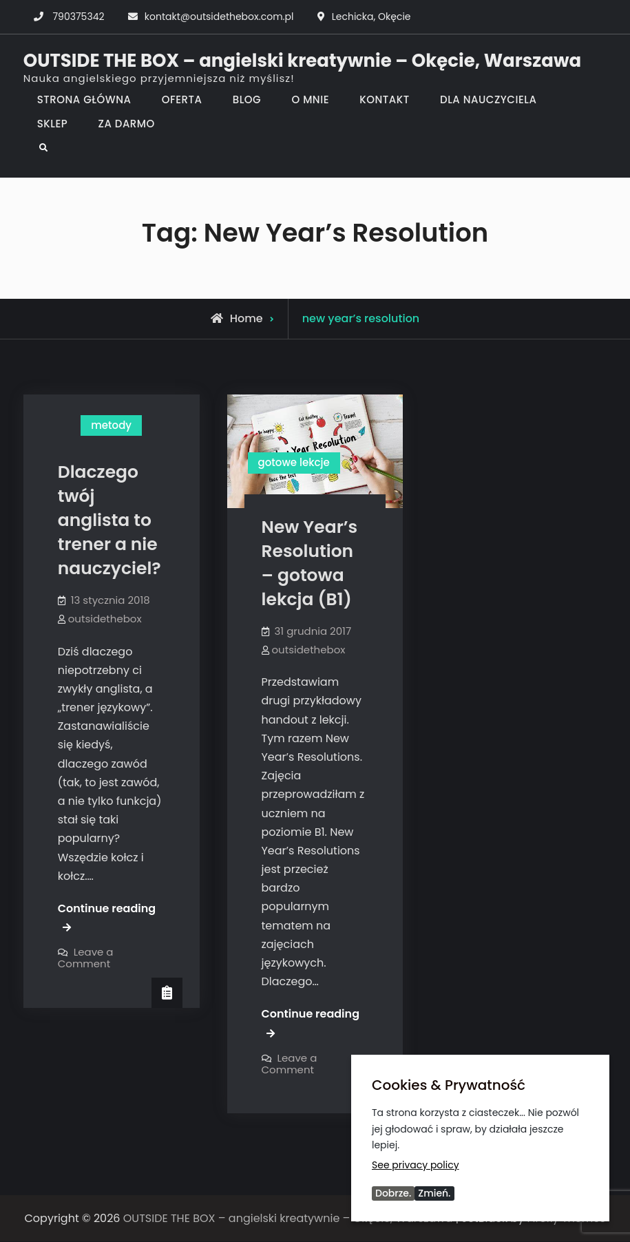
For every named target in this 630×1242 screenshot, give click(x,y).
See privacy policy (415, 1165)
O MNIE (310, 99)
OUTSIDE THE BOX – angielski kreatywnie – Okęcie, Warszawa (302, 60)
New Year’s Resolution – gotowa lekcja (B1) (310, 563)
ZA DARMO (126, 123)
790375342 (78, 16)
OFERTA (182, 99)
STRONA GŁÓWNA (84, 99)
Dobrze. (393, 1193)
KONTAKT (384, 99)
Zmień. (434, 1193)
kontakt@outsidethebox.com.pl (219, 16)
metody (111, 425)
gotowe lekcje (294, 462)
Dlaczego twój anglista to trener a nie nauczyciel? (109, 520)
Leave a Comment (86, 958)
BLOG (247, 99)
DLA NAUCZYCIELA (488, 99)
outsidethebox (105, 618)
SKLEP (52, 123)
